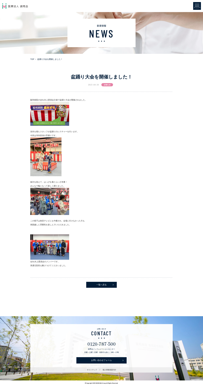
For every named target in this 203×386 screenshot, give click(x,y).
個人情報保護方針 (109, 370)
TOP (32, 59)
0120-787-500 (101, 343)
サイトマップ (92, 370)
